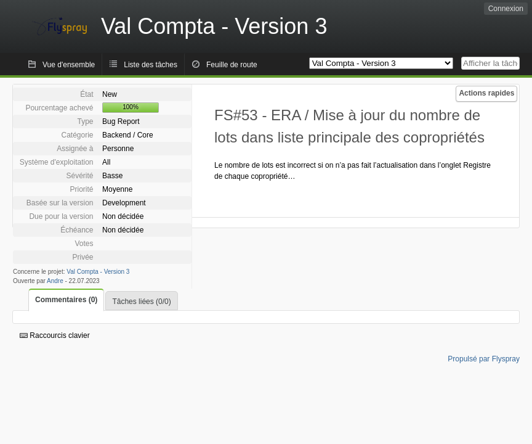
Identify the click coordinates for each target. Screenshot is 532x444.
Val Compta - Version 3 (97, 271)
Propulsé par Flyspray (484, 359)
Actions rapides (486, 93)
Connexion (505, 8)
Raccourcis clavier (55, 335)
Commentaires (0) (66, 299)
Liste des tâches (150, 64)
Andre (55, 281)
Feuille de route (231, 64)
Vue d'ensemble (68, 64)
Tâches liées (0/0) (141, 301)
